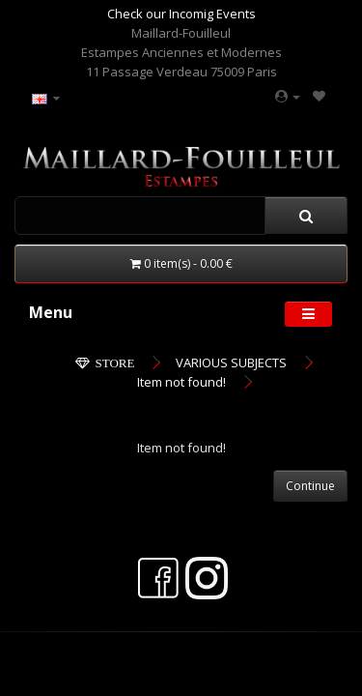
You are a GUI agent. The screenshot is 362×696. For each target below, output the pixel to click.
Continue (310, 486)
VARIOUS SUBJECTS (231, 362)
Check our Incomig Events (181, 13)
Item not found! (181, 382)
